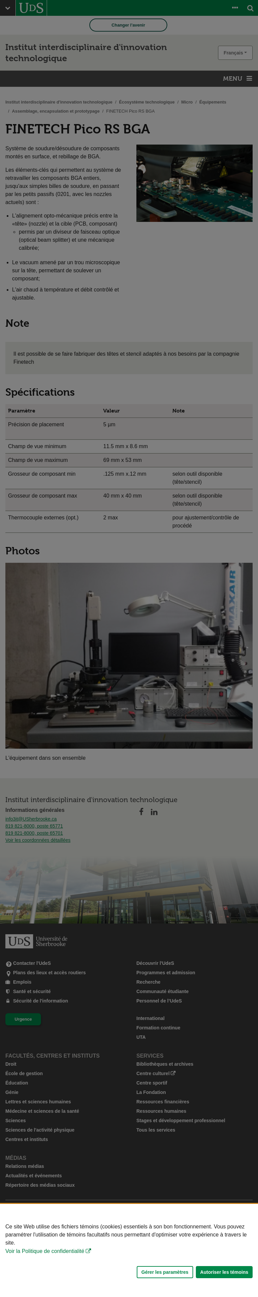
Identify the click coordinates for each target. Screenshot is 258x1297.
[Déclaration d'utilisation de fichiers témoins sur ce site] (129, 1250)
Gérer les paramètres (164, 1272)
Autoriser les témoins (224, 1272)
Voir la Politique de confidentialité (44, 1251)
